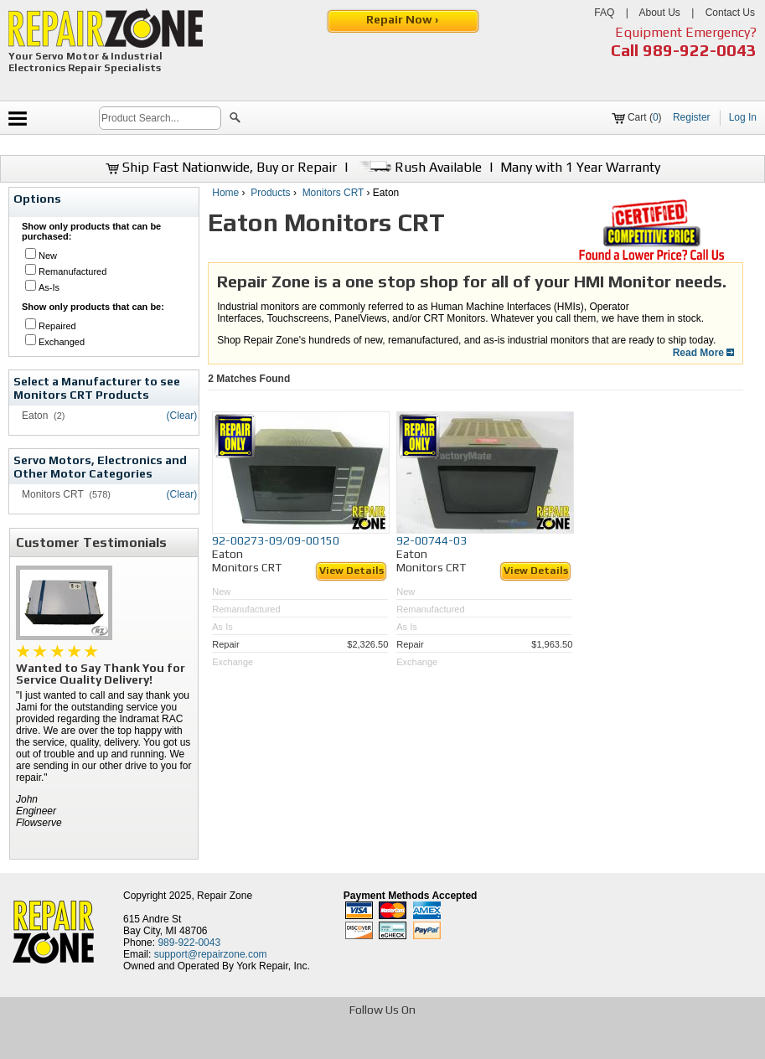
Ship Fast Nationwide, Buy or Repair (221, 167)
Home (225, 193)
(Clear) (182, 415)
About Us (659, 12)
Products (270, 193)
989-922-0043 (700, 49)
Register (692, 117)
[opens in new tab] (261, 1045)
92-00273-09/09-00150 (275, 540)
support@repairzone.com (210, 954)
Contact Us (730, 12)
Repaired (57, 326)
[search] (160, 118)
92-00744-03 (431, 540)
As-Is (49, 287)
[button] (235, 120)
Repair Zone (224, 895)
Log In (743, 117)
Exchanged (62, 342)
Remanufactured (72, 271)
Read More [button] (704, 353)
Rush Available (418, 167)
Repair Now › (403, 19)
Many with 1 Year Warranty (580, 167)
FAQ (604, 12)
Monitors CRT (333, 193)
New (48, 256)
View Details (351, 570)
